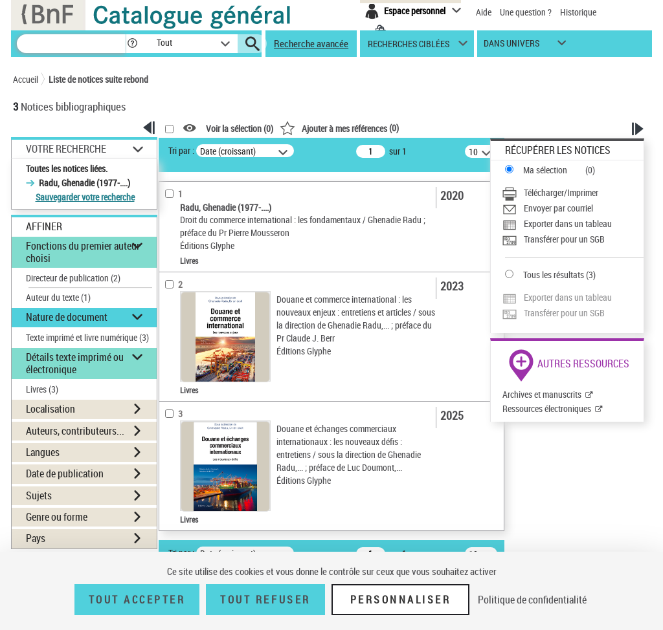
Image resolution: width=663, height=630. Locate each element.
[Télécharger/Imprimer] (573, 192)
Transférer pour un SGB (564, 239)
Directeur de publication (73, 278)
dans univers (511, 46)
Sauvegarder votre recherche (85, 197)
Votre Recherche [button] (66, 149)
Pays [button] (35, 538)
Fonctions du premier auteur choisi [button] (83, 252)
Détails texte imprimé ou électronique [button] (75, 363)
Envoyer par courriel (558, 208)
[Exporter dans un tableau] (573, 223)
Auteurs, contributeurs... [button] (75, 431)
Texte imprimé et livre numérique (87, 337)
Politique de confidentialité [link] (532, 599)
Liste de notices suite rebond (98, 79)
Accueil (25, 79)
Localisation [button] (50, 409)
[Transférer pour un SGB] (573, 239)
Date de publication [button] (65, 473)
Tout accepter (137, 599)
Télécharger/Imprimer (561, 192)
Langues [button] (43, 452)
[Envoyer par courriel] (573, 208)
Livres (42, 389)
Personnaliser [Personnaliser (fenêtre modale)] (400, 599)
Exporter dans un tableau (568, 223)
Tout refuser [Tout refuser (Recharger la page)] (265, 599)
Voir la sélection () (239, 128)
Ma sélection (545, 170)
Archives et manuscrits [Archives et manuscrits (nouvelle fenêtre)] (541, 394)
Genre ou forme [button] (56, 517)
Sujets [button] (39, 495)
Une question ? (526, 12)
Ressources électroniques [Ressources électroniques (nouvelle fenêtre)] (546, 408)
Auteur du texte (58, 297)
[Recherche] (71, 43)
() (339, 128)
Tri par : (181, 150)
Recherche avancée (311, 43)
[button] (132, 43)
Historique (578, 12)
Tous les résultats (553, 274)
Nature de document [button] (66, 317)
